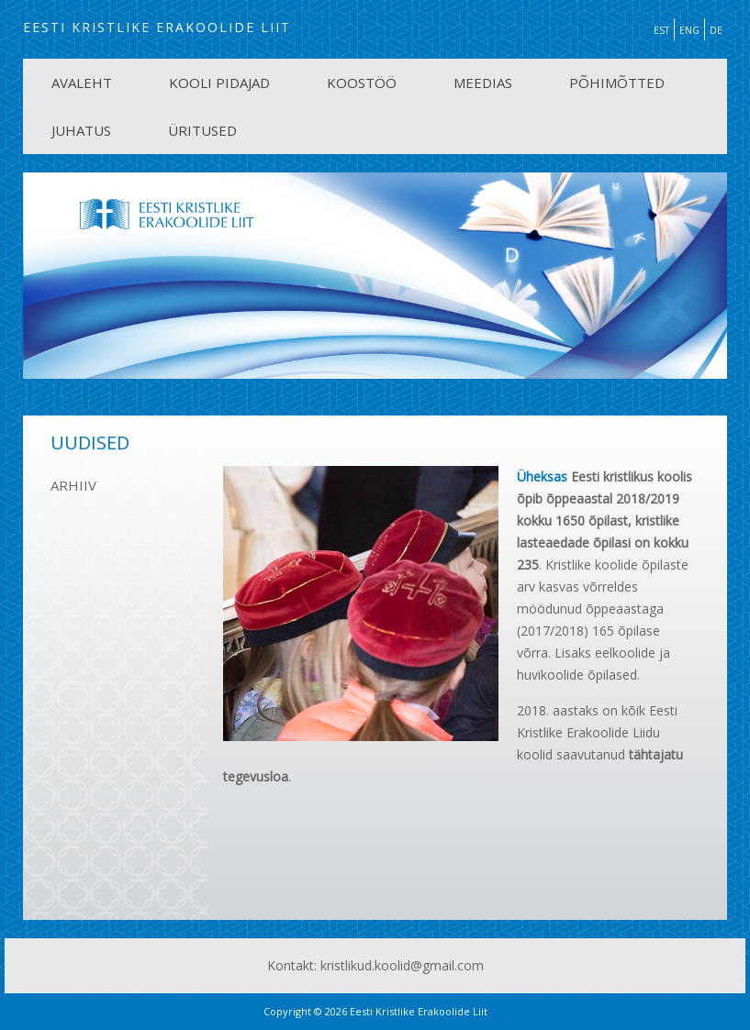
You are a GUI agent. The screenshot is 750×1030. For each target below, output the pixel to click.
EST (661, 30)
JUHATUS (81, 130)
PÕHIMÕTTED (617, 82)
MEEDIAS (482, 82)
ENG (689, 30)
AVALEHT (81, 82)
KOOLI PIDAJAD (219, 82)
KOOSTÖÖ (362, 82)
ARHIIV (73, 485)
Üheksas (542, 476)
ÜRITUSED (202, 130)
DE (716, 30)
